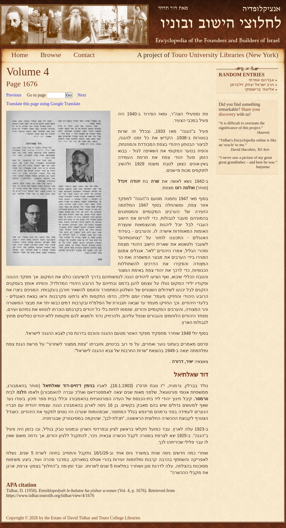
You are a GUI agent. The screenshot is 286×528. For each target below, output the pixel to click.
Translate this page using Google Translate (43, 103)
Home (19, 55)
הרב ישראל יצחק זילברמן (252, 84)
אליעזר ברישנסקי (259, 89)
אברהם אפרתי (261, 80)
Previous (13, 95)
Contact (84, 55)
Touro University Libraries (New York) (224, 55)
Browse (50, 55)
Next (82, 95)
